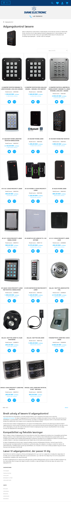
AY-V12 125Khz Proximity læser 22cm (59, 239)
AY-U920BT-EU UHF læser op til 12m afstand (35, 239)
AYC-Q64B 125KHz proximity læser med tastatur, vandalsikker (12, 289)
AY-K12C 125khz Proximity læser (12, 188)
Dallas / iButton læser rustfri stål (59, 289)
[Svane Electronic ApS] (35, 9)
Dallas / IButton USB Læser (35, 338)
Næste (66, 407)
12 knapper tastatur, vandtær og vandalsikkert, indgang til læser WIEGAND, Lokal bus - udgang (59, 89)
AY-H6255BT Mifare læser (35, 139)
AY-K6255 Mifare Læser (59, 188)
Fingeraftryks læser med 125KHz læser (59, 338)
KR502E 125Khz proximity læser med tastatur (11, 388)
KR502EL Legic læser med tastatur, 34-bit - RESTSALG (35, 388)
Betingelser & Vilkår (7, 477)
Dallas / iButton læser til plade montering (11, 338)
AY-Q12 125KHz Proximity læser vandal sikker (12, 239)
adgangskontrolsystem (9, 418)
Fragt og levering (7, 473)
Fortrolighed (6, 470)
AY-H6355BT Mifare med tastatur (59, 139)
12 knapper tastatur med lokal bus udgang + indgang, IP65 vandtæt (35, 88)
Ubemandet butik (7, 480)
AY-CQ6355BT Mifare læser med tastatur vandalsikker (11, 139)
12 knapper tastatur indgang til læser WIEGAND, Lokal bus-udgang (12, 88)
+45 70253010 (37, 16)
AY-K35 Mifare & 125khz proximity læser (35, 189)
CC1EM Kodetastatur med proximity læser (35, 289)
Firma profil (6, 475)
